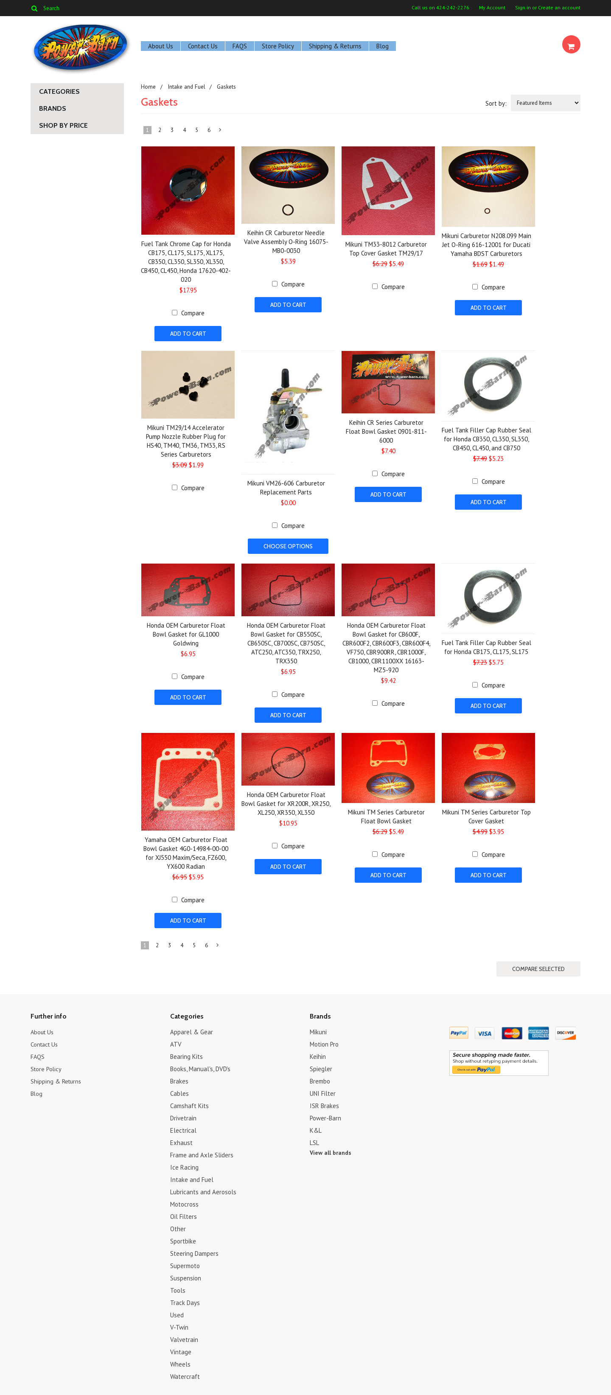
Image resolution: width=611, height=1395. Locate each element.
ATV (176, 1040)
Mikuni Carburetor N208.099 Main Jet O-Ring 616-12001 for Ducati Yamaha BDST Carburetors (486, 245)
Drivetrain (183, 1113)
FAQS (240, 46)
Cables (179, 1089)
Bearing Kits (186, 1052)
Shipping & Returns (335, 46)
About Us (160, 46)
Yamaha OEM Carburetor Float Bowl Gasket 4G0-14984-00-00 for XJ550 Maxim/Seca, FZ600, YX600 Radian (185, 850)
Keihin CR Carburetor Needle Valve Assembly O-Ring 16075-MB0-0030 (286, 242)
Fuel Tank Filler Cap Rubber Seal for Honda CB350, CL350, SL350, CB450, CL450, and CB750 (486, 438)
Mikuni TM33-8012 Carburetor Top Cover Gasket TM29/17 (386, 248)
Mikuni (318, 1027)
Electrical (183, 1126)
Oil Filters (183, 1212)
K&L (316, 1126)
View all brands (330, 1148)
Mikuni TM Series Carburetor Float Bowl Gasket (386, 813)
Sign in (523, 8)
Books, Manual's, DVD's (200, 1064)
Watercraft (185, 1372)
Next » (221, 131)
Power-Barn (325, 1113)
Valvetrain (184, 1335)
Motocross (184, 1200)
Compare (193, 313)
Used (177, 1310)
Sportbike (183, 1236)
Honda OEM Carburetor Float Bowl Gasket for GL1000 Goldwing (186, 633)
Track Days (185, 1298)
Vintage (180, 1347)
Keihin (318, 1052)
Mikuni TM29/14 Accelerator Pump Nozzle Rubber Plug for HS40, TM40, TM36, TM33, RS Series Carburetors (186, 440)
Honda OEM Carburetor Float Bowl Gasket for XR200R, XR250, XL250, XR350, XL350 (286, 801)
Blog (382, 46)
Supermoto (185, 1261)
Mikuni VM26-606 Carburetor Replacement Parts (286, 486)
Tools (177, 1286)
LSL (314, 1138)
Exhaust (181, 1138)
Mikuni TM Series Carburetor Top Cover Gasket (486, 813)
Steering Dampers (194, 1249)
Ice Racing (184, 1163)
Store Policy (278, 46)
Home (148, 86)
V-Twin (179, 1323)
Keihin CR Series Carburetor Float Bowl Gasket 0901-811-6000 (386, 430)
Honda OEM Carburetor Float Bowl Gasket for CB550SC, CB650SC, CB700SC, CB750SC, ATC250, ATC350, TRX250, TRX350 (286, 641)
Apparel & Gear (191, 1027)
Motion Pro (324, 1040)
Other (178, 1224)
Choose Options (288, 545)
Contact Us (203, 46)
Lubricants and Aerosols (203, 1187)
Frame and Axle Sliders (201, 1150)
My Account (492, 8)
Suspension (185, 1273)
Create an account (559, 8)
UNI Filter (323, 1089)
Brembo (320, 1076)
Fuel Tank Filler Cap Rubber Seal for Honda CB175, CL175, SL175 (486, 645)
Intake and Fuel (186, 86)
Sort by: (496, 103)
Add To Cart (188, 333)
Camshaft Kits (189, 1101)
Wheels (180, 1360)
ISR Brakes (324, 1101)
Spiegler (321, 1064)
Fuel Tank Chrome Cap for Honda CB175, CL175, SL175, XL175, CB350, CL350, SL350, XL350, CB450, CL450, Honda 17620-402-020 (186, 261)
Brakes (179, 1076)
